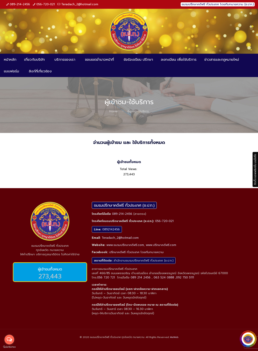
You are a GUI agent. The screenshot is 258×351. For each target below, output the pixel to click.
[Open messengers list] (9, 339)
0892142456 (111, 229)
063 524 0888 (164, 277)
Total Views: (129, 169)
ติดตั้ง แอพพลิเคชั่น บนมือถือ (255, 169)
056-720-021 (45, 4)
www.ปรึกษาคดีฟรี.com (161, 245)
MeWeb (174, 337)
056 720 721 (106, 277)
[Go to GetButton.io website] (9, 347)
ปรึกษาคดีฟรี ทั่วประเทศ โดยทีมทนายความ (136, 252)
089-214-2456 (20, 4)
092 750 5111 (185, 277)
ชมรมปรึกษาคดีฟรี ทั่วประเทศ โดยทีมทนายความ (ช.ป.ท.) (218, 4)
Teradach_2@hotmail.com (79, 4)
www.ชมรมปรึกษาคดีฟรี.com (125, 245)
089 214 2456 (140, 277)
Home (113, 111)
